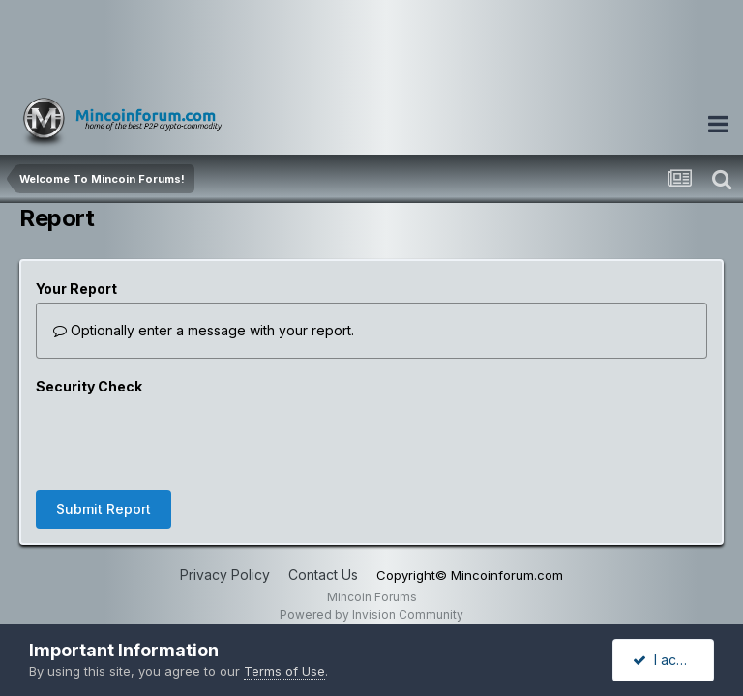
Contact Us (323, 499)
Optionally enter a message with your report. (203, 330)
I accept (669, 660)
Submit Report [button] (103, 433)
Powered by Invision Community (371, 539)
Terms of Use (284, 671)
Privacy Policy (225, 499)
